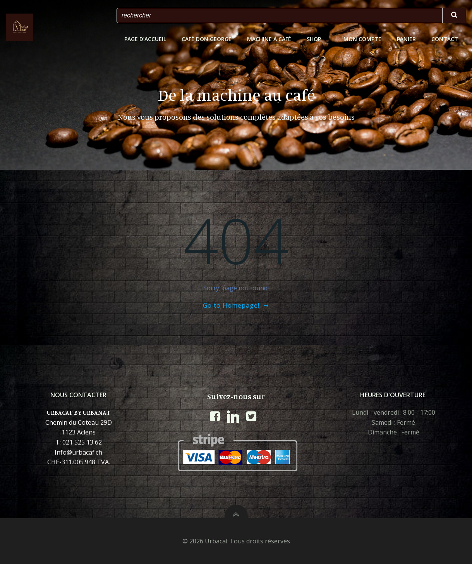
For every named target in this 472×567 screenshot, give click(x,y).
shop (317, 39)
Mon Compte (363, 39)
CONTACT (445, 39)
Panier (406, 39)
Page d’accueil (145, 39)
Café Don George (207, 39)
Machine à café (269, 39)
